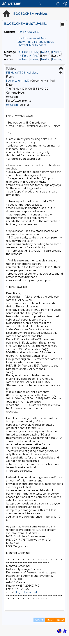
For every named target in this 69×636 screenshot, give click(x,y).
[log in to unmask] (17, 80)
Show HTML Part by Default (35, 41)
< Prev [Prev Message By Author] (34, 59)
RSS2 (60, 620)
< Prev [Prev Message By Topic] (34, 55)
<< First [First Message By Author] (23, 59)
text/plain (12, 104)
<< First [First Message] (23, 52)
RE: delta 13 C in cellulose (22, 72)
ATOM (39, 620)
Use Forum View (28, 32)
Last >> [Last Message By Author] (56, 59)
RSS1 (50, 620)
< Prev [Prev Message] (34, 52)
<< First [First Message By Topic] (23, 55)
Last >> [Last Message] (56, 52)
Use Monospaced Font (32, 38)
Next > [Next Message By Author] (45, 59)
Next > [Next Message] (45, 52)
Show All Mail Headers (31, 45)
